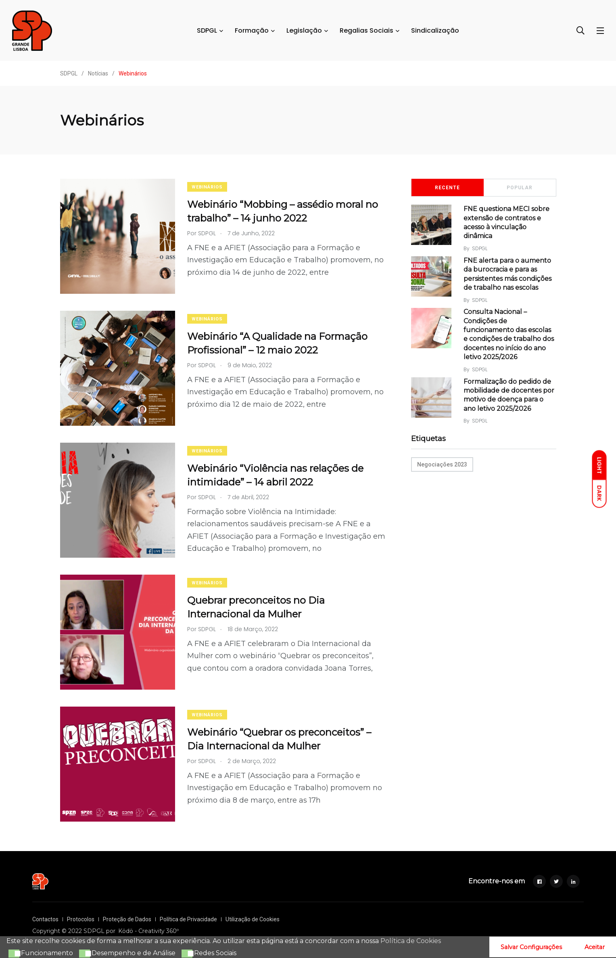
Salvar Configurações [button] (531, 947)
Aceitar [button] (595, 947)
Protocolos (80, 919)
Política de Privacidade (188, 919)
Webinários (207, 187)
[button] (12, 954)
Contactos (45, 919)
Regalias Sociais (366, 30)
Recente (447, 187)
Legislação (304, 30)
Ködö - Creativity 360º (148, 931)
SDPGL (207, 30)
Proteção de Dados (127, 919)
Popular (519, 187)
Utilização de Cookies (253, 919)
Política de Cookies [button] (410, 941)
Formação (252, 30)
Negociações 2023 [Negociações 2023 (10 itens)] (442, 464)
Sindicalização (435, 30)
